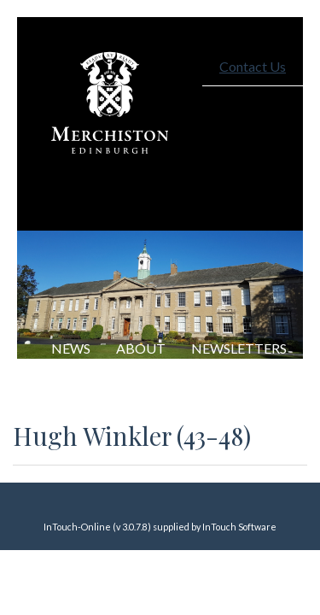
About (141, 348)
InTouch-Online (77, 526)
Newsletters (239, 348)
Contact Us (252, 66)
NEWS (70, 348)
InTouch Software (239, 526)
